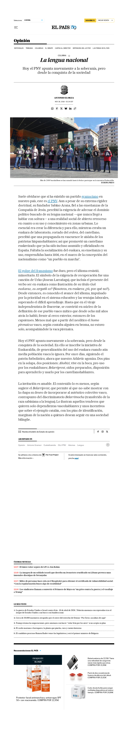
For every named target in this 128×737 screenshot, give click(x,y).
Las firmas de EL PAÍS (101, 48)
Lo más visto (20, 604)
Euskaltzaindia (50, 445)
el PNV (52, 201)
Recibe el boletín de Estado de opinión (38, 432)
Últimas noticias (22, 562)
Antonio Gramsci (34, 445)
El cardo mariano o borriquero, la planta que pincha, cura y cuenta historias (48, 628)
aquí (77, 458)
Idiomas (71, 445)
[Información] (69, 56)
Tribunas (29, 48)
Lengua (80, 445)
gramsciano (90, 196)
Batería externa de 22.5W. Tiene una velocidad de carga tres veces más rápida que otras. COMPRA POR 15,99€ (101, 661)
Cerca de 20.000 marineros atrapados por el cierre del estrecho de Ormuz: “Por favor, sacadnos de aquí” (61, 618)
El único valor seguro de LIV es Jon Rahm (40, 567)
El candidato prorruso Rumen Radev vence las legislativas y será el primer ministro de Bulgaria (57, 633)
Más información (26, 458)
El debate (49, 48)
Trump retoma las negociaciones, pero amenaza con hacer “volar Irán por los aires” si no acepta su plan (61, 623)
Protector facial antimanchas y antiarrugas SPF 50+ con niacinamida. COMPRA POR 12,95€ (38, 699)
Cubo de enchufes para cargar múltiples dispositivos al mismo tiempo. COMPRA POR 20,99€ (100, 690)
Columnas (39, 48)
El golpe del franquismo (35, 271)
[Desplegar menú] (16, 27)
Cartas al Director (63, 48)
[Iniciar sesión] (105, 20)
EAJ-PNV (62, 445)
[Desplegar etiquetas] (108, 445)
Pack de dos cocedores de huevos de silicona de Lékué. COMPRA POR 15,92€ (99, 675)
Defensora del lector (82, 48)
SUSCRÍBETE (90, 20)
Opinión (22, 41)
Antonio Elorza (64, 98)
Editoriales (18, 48)
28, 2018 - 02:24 (64, 102)
